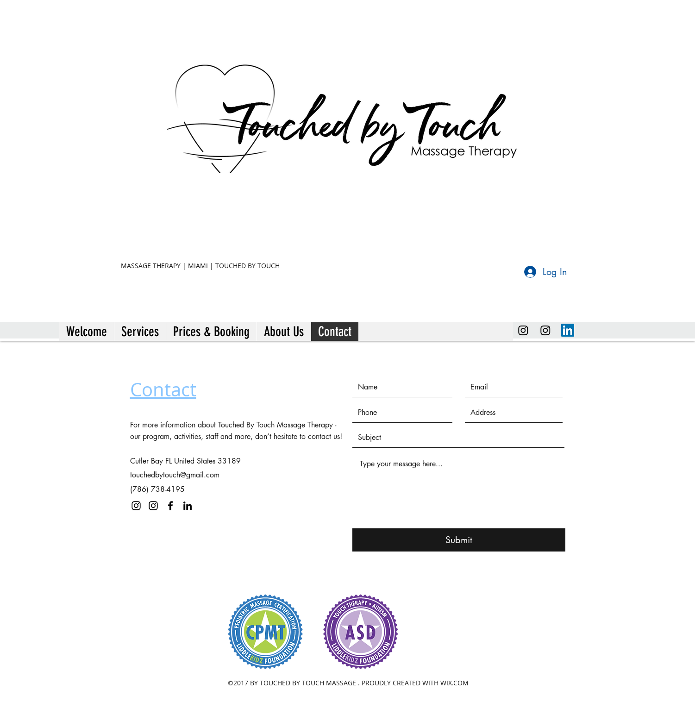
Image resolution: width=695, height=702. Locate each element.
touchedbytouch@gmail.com (174, 475)
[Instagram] (523, 330)
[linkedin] (567, 330)
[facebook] (170, 506)
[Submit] (458, 540)
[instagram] (545, 330)
